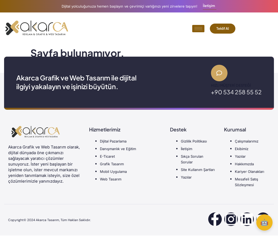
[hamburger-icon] (198, 28)
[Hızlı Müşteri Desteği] (219, 73)
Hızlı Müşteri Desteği (231, 86)
